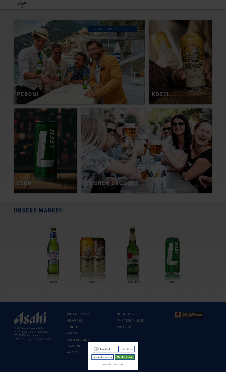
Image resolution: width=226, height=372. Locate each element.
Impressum (118, 364)
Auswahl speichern (103, 357)
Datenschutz (108, 364)
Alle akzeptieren (124, 357)
